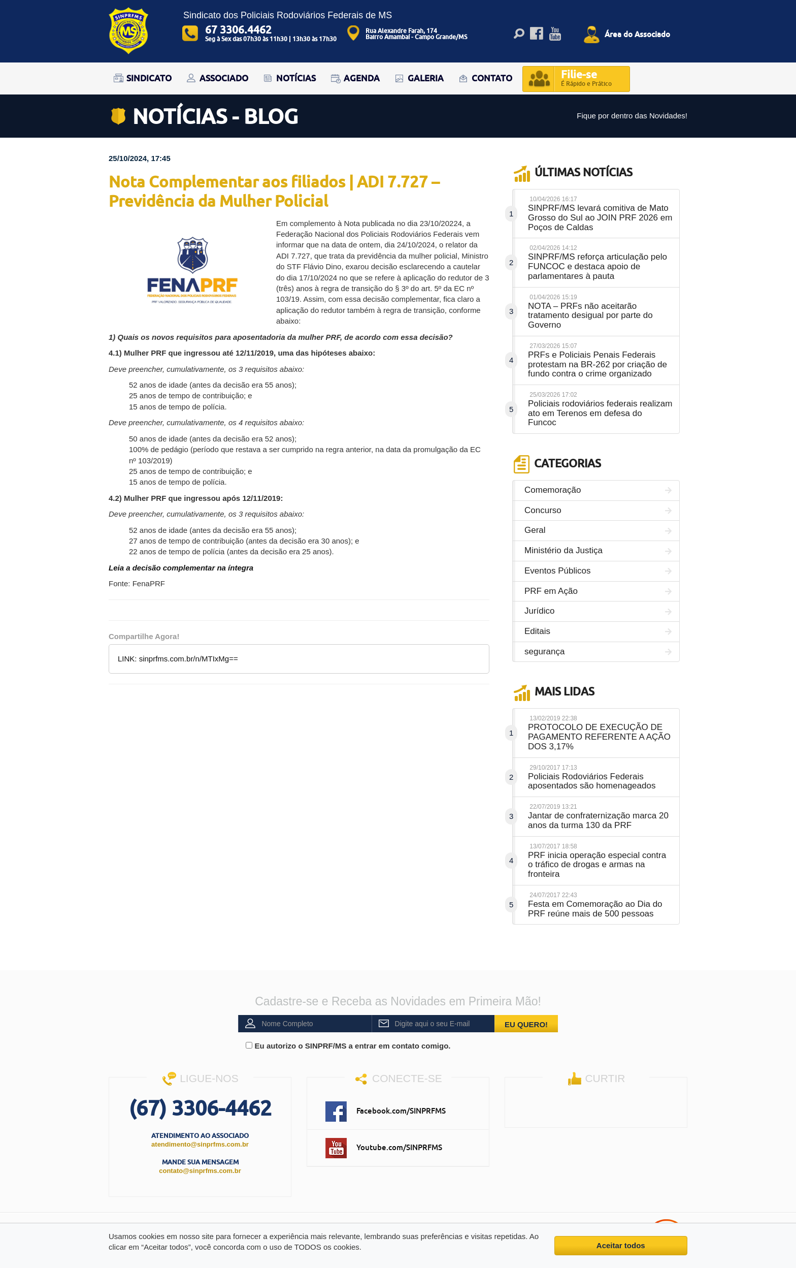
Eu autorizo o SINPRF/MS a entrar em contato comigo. (348, 1045)
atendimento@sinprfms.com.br (200, 1144)
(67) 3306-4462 (200, 1107)
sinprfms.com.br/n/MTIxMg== (188, 658)
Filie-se (586, 79)
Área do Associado (637, 34)
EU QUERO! (526, 1024)
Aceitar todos (620, 1245)
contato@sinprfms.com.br (200, 1171)
